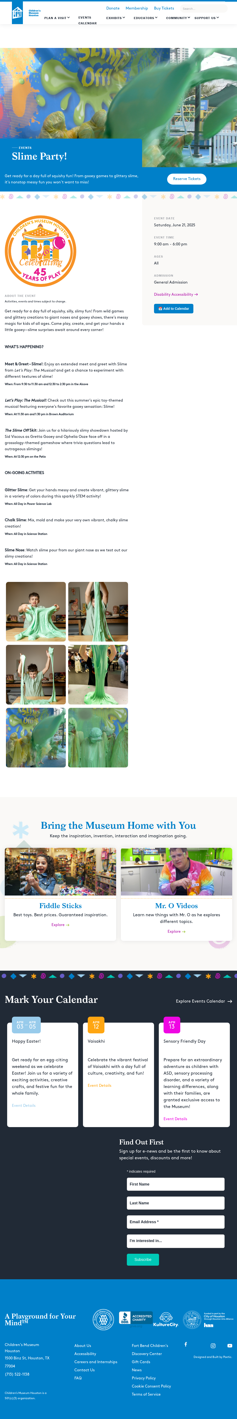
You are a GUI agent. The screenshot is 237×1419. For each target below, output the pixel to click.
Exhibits (114, 18)
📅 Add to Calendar (173, 309)
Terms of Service (146, 1394)
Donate (113, 8)
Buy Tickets (164, 8)
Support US (205, 18)
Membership (137, 8)
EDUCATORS (144, 18)
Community (176, 18)
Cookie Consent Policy (151, 1386)
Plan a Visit (55, 18)
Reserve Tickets (187, 179)
